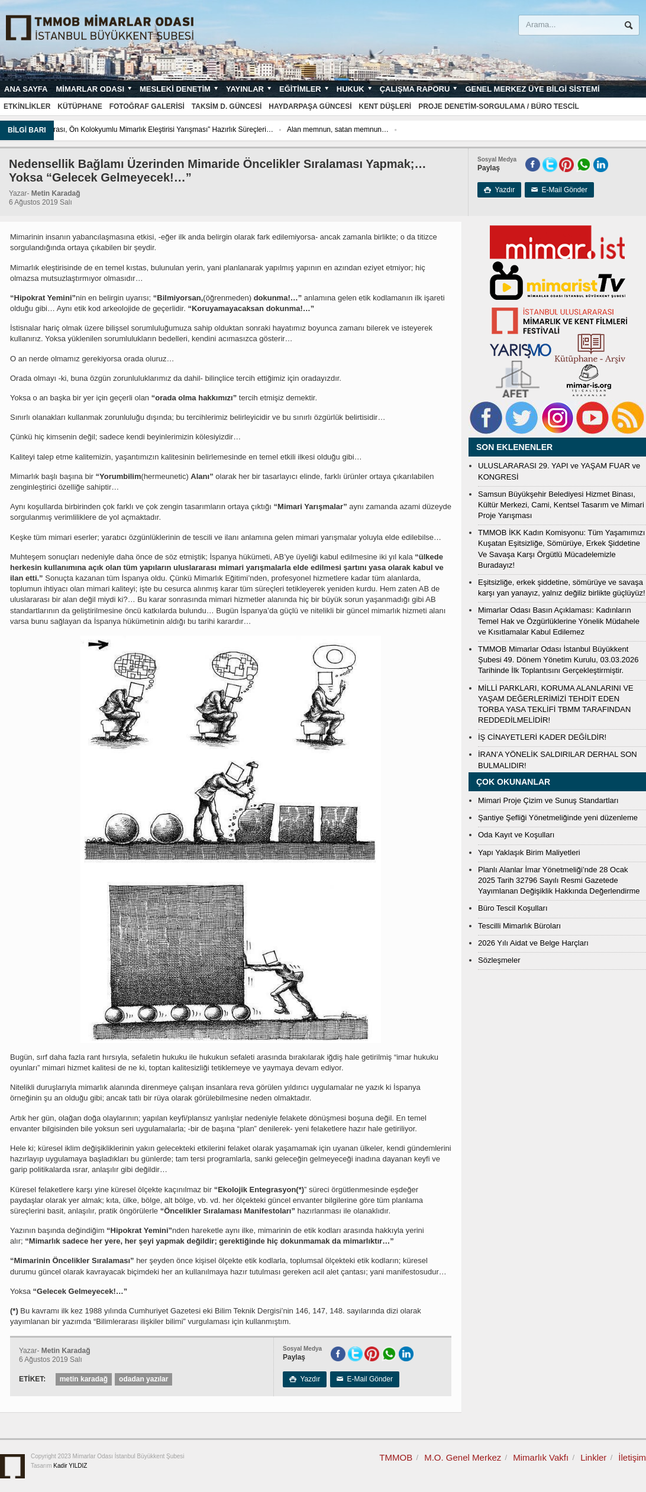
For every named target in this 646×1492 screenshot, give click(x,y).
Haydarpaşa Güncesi (310, 106)
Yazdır (499, 190)
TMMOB (395, 1457)
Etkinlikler (27, 106)
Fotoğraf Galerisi (147, 106)
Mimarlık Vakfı (541, 1457)
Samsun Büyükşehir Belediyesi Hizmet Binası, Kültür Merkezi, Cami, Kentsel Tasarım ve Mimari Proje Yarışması (561, 505)
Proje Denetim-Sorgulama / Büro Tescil (498, 106)
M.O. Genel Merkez (462, 1457)
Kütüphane (79, 106)
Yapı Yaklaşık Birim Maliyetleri (529, 852)
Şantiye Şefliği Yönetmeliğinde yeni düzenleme (558, 817)
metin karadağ (84, 1379)
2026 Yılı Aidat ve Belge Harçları (533, 942)
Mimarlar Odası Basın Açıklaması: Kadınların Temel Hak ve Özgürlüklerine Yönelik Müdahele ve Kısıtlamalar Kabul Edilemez (558, 621)
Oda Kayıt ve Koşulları (516, 834)
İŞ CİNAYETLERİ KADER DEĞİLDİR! (542, 737)
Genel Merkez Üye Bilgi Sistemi (532, 89)
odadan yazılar (143, 1379)
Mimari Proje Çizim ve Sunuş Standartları (548, 800)
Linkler (593, 1457)
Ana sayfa (25, 89)
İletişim (632, 1457)
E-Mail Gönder (559, 190)
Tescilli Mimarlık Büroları (519, 925)
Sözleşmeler (499, 960)
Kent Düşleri (385, 106)
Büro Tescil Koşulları (513, 908)
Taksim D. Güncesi (226, 106)
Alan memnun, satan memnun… (434, 129)
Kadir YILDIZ (70, 1465)
